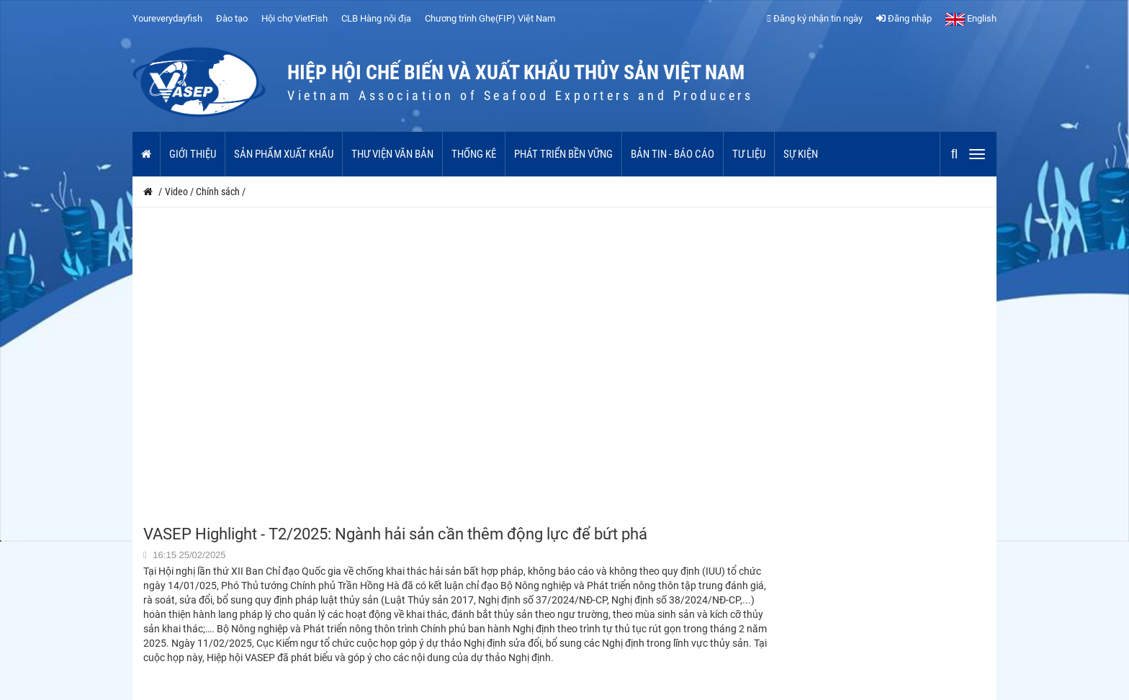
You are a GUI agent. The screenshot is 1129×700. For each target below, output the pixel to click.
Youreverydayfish (167, 18)
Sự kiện (800, 154)
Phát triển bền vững (563, 154)
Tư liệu (748, 154)
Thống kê (473, 154)
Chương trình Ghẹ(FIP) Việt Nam (490, 18)
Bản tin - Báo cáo (672, 154)
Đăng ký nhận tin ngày (815, 18)
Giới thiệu (192, 154)
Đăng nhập (904, 18)
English (971, 18)
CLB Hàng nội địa (376, 18)
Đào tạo (232, 18)
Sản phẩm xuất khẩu (283, 154)
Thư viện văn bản (392, 154)
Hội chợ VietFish (294, 18)
